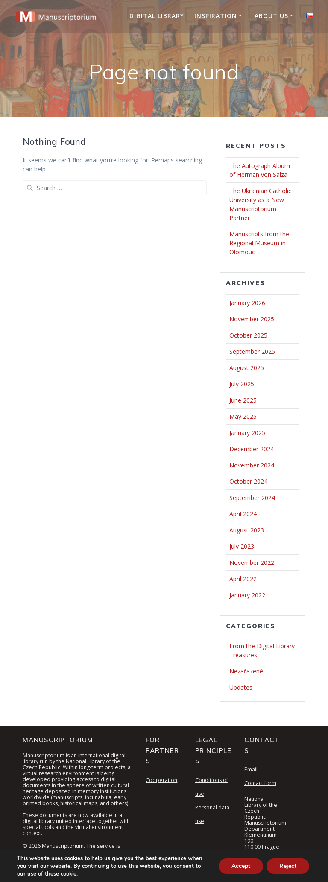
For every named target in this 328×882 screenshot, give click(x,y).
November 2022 (251, 563)
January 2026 (247, 303)
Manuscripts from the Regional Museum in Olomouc (259, 243)
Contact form (260, 783)
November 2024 (251, 465)
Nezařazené (246, 671)
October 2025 (248, 335)
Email (251, 769)
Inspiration (215, 16)
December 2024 (251, 449)
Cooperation (161, 780)
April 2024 (243, 514)
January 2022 (247, 595)
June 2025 (243, 400)
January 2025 (247, 433)
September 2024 (252, 498)
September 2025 (252, 351)
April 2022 (243, 579)
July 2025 (241, 384)
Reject (287, 866)
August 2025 (246, 368)
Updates (240, 687)
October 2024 (248, 481)
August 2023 (246, 530)
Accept (240, 866)
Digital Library (156, 16)
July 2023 (241, 546)
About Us (271, 16)
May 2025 (243, 416)
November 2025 (251, 319)
